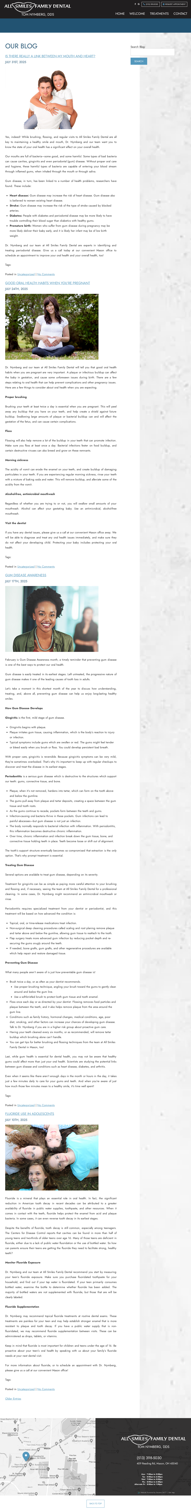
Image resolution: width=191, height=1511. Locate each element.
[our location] (29, 1458)
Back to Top (96, 1503)
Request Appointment (174, 4)
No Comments (46, 274)
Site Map (171, 1492)
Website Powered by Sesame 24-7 (152, 1492)
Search (138, 61)
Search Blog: (138, 47)
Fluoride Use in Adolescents (29, 1113)
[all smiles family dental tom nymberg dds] (153, 1442)
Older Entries (13, 1399)
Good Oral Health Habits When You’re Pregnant (47, 283)
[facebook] (135, 4)
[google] (138, 4)
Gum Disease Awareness (25, 575)
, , (157, 1463)
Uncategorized (26, 274)
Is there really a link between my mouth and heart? (50, 56)
